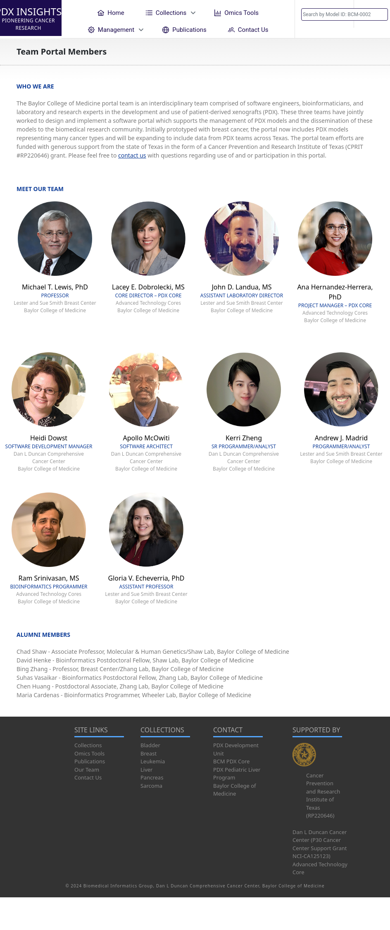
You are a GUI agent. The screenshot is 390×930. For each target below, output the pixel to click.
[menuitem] (111, 12)
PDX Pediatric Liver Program (236, 774)
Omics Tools (89, 753)
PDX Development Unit (236, 749)
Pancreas (151, 777)
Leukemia (152, 761)
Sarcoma (151, 785)
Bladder (150, 745)
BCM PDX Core (231, 761)
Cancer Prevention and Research (323, 783)
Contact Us (88, 777)
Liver (146, 769)
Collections (88, 745)
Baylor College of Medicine (234, 790)
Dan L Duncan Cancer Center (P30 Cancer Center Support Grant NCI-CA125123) (319, 844)
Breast (148, 753)
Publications (89, 761)
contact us (132, 155)
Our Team (86, 769)
